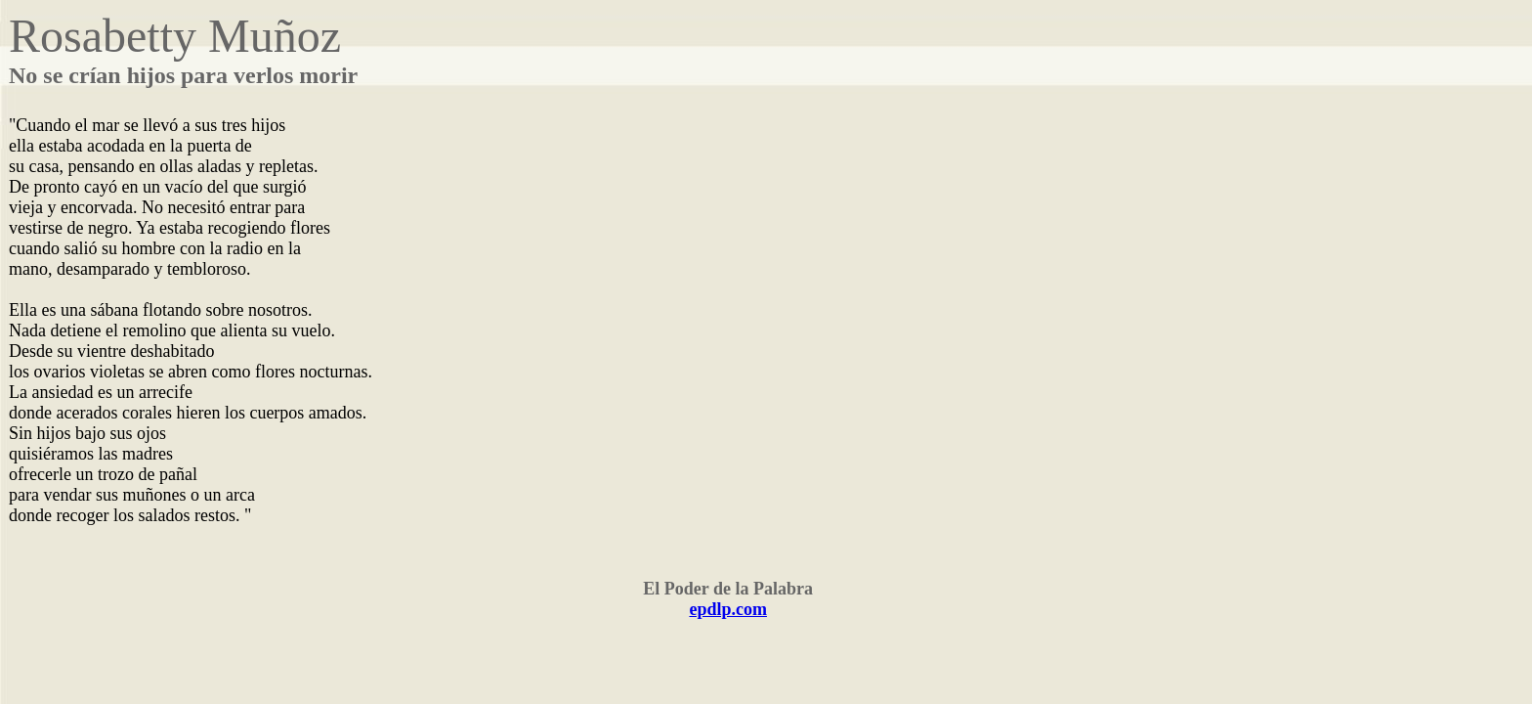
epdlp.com (728, 609)
